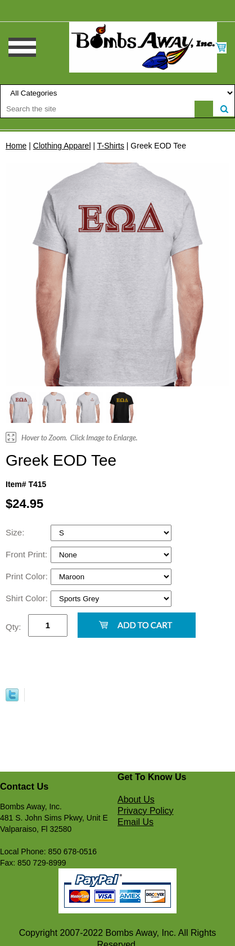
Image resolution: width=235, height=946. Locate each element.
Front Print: (27, 554)
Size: (16, 532)
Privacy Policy (146, 811)
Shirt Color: (28, 598)
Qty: (13, 627)
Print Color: (28, 576)
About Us (136, 799)
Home (16, 145)
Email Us (135, 822)
